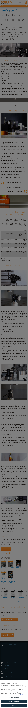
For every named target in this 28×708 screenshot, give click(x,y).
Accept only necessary (14, 704)
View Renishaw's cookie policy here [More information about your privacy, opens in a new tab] (18, 697)
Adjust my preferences (14, 700)
